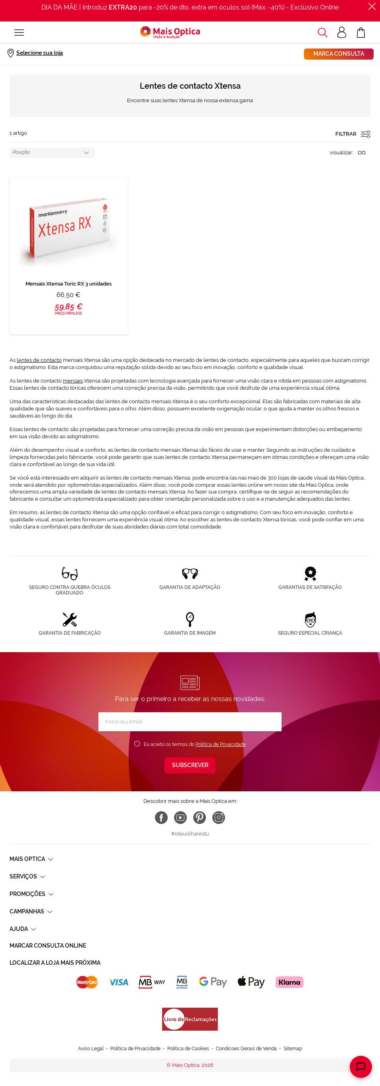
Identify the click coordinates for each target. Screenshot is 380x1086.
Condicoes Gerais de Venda (246, 1048)
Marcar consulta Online (48, 945)
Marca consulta (338, 54)
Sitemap (293, 1048)
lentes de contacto (39, 360)
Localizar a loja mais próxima (55, 963)
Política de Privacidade (221, 744)
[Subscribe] (190, 765)
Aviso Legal (91, 1048)
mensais (73, 381)
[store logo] (170, 32)
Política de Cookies (188, 1048)
